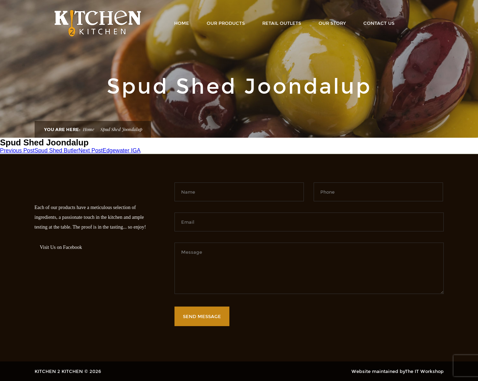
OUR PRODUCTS (226, 23)
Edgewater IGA (109, 150)
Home (181, 23)
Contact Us (378, 23)
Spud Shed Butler (39, 150)
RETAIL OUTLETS (281, 23)
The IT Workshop (424, 371)
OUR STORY (332, 23)
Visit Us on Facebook (61, 247)
